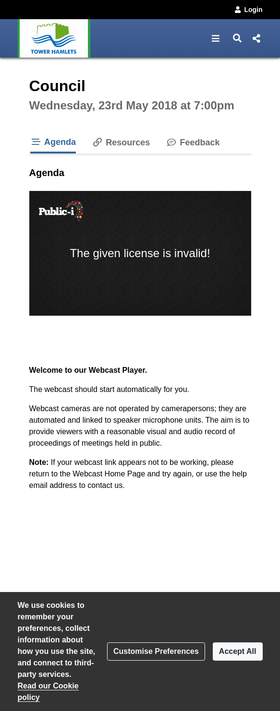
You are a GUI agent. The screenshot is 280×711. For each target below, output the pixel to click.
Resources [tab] (120, 142)
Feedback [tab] (192, 142)
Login (248, 9)
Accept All (237, 651)
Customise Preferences (156, 651)
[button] (216, 38)
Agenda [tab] (53, 142)
